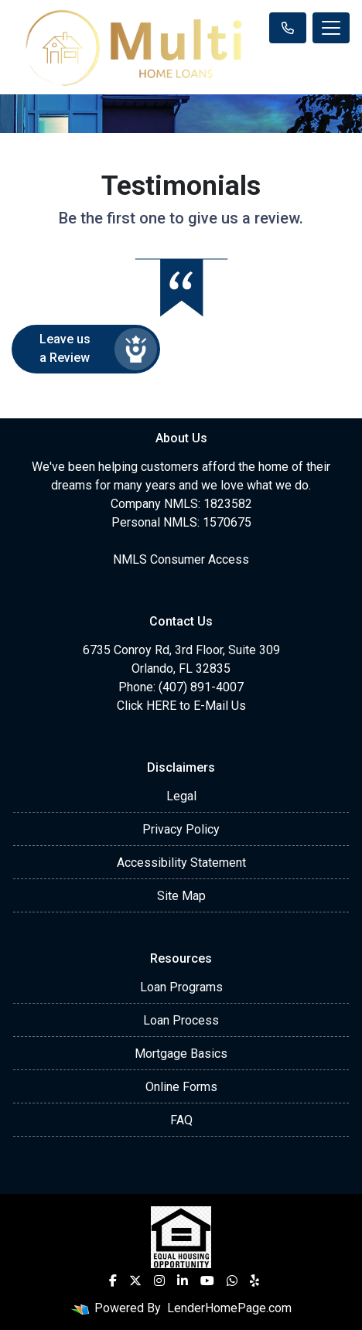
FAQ (181, 1120)
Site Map (181, 895)
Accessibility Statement (181, 862)
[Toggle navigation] (331, 27)
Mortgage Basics (181, 1053)
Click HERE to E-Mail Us (181, 705)
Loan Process (181, 1020)
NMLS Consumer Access (181, 559)
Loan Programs (181, 987)
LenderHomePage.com (229, 1308)
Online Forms (181, 1086)
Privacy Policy (181, 829)
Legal (181, 796)
